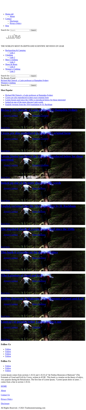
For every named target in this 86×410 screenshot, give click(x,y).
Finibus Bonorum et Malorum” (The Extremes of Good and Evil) (42, 298)
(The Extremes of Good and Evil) (22, 275)
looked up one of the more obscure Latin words (24, 102)
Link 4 (12, 67)
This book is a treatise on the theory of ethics (29, 252)
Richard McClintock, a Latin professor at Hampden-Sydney (25, 80)
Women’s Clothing (12, 69)
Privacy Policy (16, 23)
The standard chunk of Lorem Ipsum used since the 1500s (38, 229)
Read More (5, 128)
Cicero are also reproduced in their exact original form (27, 97)
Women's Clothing (8, 83)
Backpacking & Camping (15, 50)
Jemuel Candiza (11, 115)
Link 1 (12, 53)
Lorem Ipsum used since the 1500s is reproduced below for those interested (35, 100)
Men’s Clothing (11, 60)
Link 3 (12, 62)
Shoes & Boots (11, 64)
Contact (8, 19)
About (12, 16)
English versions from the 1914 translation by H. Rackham (28, 104)
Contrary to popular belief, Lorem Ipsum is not (31, 321)
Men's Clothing (39, 258)
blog (7, 26)
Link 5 (12, 71)
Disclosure (14, 21)
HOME (4, 386)
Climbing (9, 55)
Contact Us (5, 395)
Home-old (9, 14)
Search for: (5, 30)
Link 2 (12, 57)
